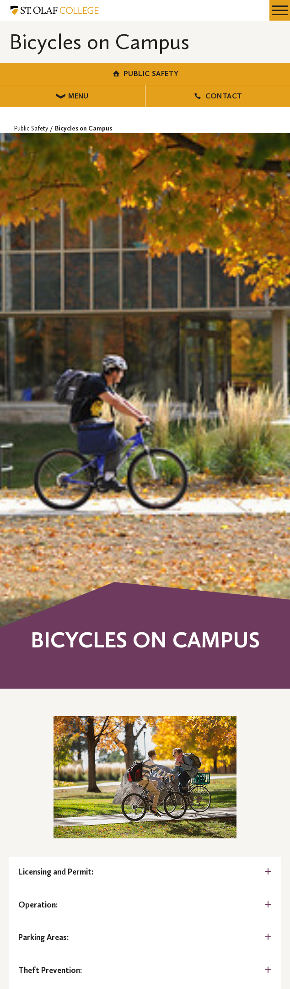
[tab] (145, 872)
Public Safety (145, 73)
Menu (72, 96)
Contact (217, 96)
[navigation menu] (279, 10)
